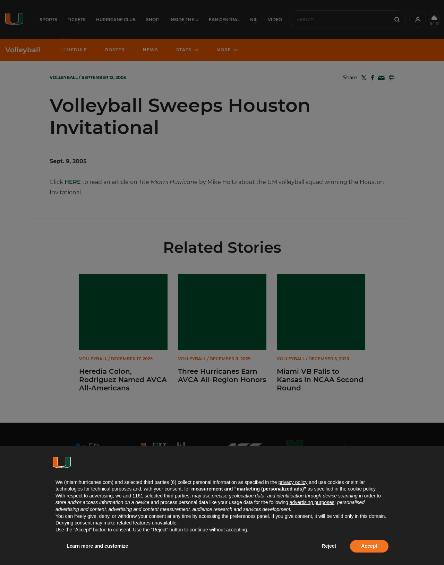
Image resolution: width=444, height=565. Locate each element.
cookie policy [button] (361, 489)
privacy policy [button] (292, 482)
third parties (176, 495)
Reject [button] (329, 546)
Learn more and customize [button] (97, 546)
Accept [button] (369, 546)
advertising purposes (312, 502)
